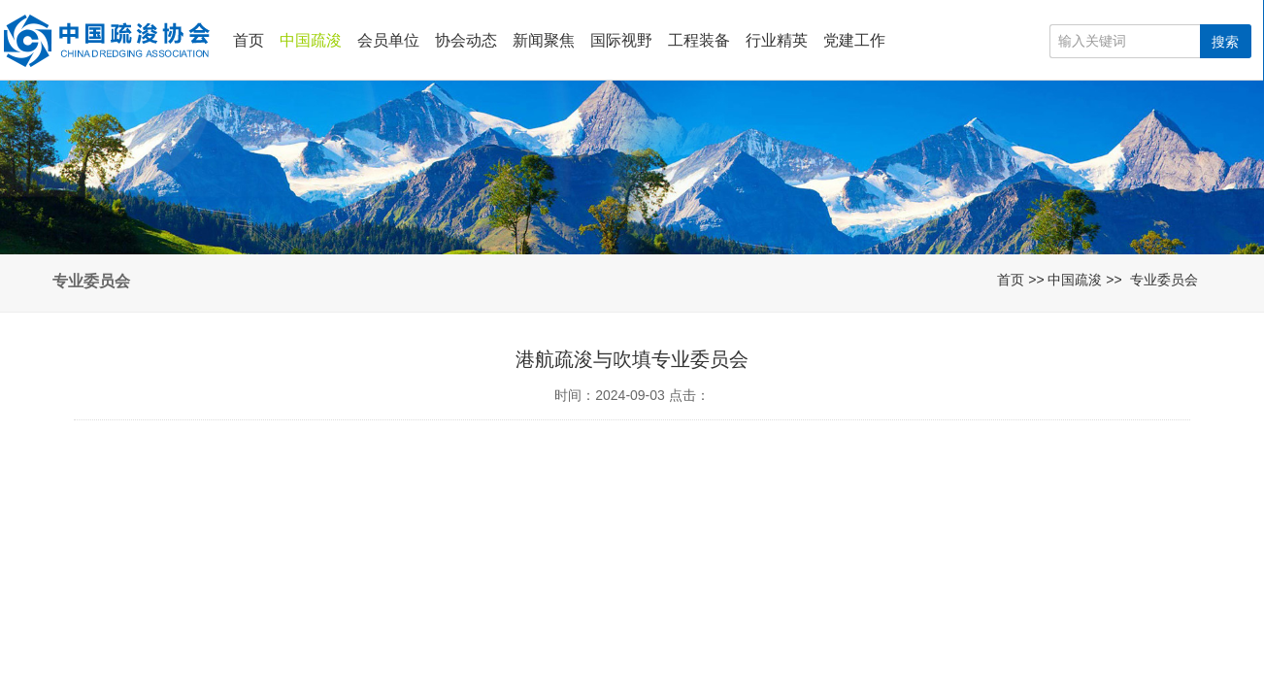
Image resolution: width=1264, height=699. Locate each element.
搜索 (1225, 42)
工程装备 (699, 40)
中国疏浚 (311, 40)
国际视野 (621, 40)
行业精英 (777, 40)
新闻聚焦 (544, 40)
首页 (248, 40)
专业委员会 (1164, 279)
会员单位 (388, 40)
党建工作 (854, 40)
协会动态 (466, 40)
